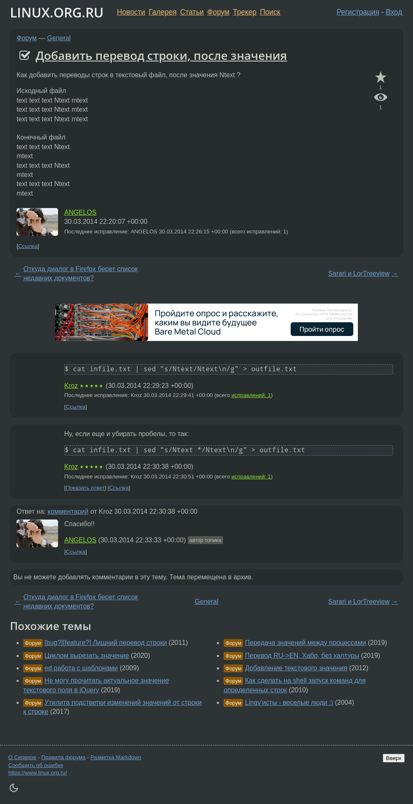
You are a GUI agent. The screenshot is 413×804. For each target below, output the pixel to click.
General (59, 38)
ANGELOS (80, 212)
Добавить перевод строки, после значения (161, 55)
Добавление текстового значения (296, 668)
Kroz (71, 385)
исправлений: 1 (251, 395)
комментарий (68, 511)
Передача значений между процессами (305, 642)
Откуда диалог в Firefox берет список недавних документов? (80, 273)
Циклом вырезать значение (86, 655)
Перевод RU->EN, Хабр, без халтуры (302, 655)
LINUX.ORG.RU (57, 12)
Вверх (393, 758)
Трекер (245, 12)
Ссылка (28, 246)
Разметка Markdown (115, 757)
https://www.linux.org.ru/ (37, 773)
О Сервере (22, 757)
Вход (394, 12)
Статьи (192, 12)
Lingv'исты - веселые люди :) (289, 702)
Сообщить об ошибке (35, 765)
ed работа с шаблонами (81, 668)
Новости (131, 12)
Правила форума (63, 757)
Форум (218, 12)
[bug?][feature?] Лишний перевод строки (105, 642)
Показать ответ (85, 488)
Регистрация (358, 12)
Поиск (270, 12)
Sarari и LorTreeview (359, 273)
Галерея (163, 12)
